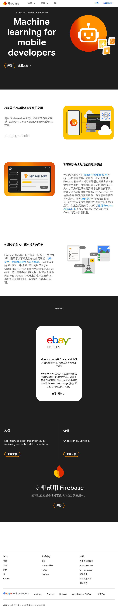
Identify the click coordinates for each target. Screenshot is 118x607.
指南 (5, 561)
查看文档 (24, 65)
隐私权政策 (14, 605)
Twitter (44, 570)
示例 (5, 570)
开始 (9, 65)
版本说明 (83, 574)
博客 (97, 3)
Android (37, 594)
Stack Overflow (86, 565)
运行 (43, 3)
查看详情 (58, 393)
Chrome (50, 594)
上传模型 (86, 198)
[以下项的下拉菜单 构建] (35, 3)
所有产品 (101, 594)
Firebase (63, 594)
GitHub (6, 578)
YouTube (45, 574)
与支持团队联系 (86, 561)
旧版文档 (83, 583)
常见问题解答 (85, 578)
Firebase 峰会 (47, 565)
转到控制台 (108, 3)
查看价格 (71, 454)
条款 (5, 605)
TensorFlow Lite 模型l (96, 174)
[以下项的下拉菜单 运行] (48, 3)
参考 (5, 565)
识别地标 (34, 261)
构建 (30, 3)
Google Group (86, 570)
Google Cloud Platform (82, 594)
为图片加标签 (19, 261)
